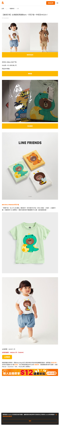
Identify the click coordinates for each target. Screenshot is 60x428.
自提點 (16, 364)
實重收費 (53, 362)
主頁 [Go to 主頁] (3, 8)
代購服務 (36, 364)
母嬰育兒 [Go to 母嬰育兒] (12, 8)
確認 (30, 421)
